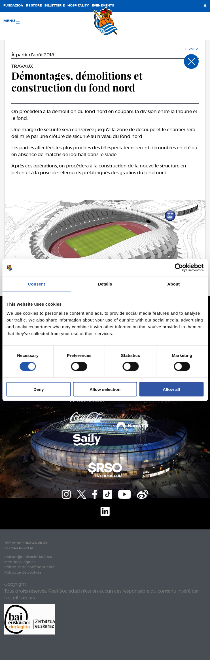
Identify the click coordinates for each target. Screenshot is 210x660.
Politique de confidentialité (29, 567)
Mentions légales (19, 562)
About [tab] (173, 284)
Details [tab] (105, 284)
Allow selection (105, 389)
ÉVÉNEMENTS (103, 5)
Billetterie (54, 5)
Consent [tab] (36, 284)
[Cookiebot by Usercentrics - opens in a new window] (178, 267)
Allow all (171, 389)
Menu (11, 21)
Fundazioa (13, 5)
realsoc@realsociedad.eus (28, 557)
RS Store (34, 5)
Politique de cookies (22, 572)
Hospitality (78, 5)
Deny (38, 389)
